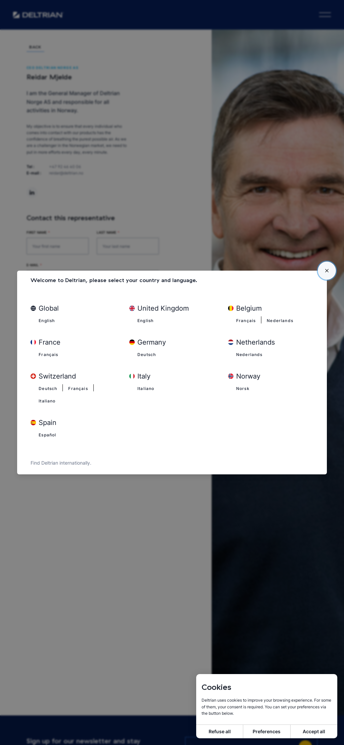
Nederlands (282, 319)
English (48, 319)
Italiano (48, 400)
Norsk (243, 388)
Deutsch (147, 354)
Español (49, 435)
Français (246, 319)
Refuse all (220, 731)
